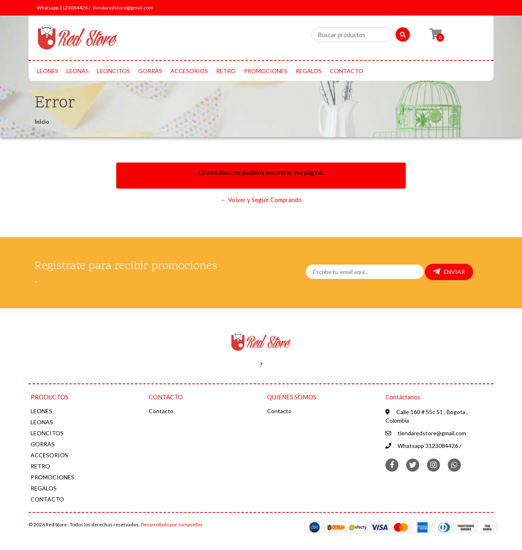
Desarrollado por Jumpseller (171, 524)
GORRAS (150, 70)
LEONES (47, 70)
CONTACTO (346, 70)
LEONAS (77, 70)
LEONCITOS (113, 70)
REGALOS (309, 70)
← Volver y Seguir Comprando (261, 199)
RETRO (226, 70)
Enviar (449, 271)
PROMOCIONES (266, 70)
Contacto (161, 410)
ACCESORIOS (189, 70)
